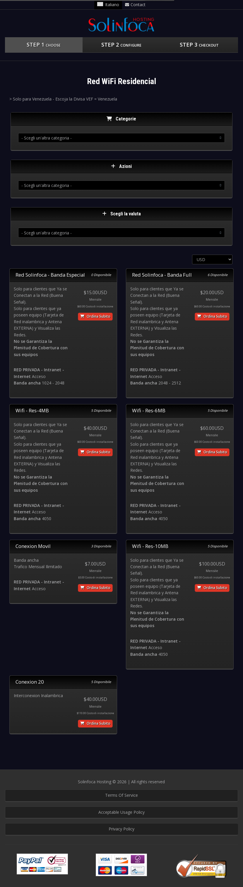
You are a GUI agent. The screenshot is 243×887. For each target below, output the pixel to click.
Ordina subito (95, 316)
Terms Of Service (121, 795)
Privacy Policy (121, 829)
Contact (135, 4)
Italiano (108, 4)
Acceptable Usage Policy (121, 812)
